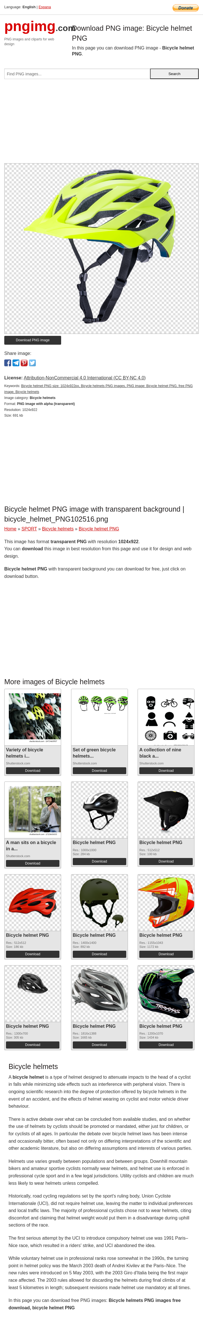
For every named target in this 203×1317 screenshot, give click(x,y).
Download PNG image (33, 340)
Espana (45, 7)
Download (32, 771)
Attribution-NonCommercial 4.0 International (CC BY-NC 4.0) (85, 377)
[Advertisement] (101, 123)
